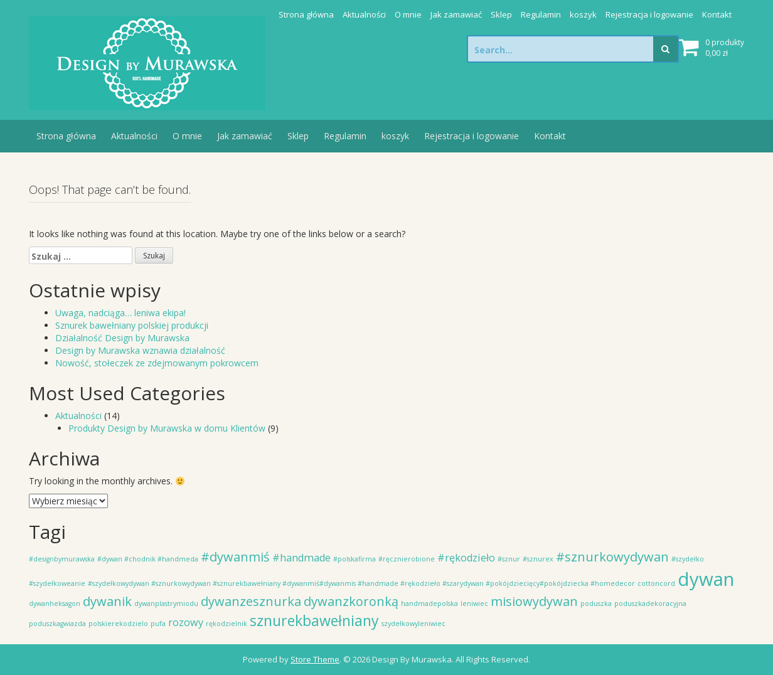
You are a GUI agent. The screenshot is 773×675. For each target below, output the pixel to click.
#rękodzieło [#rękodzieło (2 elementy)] (466, 558)
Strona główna (306, 14)
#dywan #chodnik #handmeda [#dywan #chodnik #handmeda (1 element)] (147, 559)
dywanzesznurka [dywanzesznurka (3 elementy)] (251, 601)
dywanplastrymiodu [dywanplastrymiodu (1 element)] (166, 603)
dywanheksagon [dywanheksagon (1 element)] (54, 603)
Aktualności (364, 14)
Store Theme (315, 659)
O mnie (408, 14)
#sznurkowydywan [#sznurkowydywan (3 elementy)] (612, 556)
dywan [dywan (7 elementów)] (706, 579)
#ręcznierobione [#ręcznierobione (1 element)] (406, 559)
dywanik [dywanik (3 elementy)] (107, 601)
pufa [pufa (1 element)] (158, 623)
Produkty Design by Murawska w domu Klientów (166, 428)
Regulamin (541, 14)
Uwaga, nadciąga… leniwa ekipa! (120, 313)
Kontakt (717, 14)
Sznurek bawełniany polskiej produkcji (131, 325)
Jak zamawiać (456, 14)
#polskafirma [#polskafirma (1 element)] (354, 559)
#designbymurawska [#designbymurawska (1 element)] (62, 559)
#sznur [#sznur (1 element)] (509, 559)
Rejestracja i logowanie (649, 14)
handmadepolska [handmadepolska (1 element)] (429, 603)
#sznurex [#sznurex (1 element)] (538, 559)
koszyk (583, 14)
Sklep (501, 14)
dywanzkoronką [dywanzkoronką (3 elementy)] (351, 601)
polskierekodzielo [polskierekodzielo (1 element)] (118, 623)
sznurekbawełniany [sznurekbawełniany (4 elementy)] (314, 620)
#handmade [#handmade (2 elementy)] (301, 558)
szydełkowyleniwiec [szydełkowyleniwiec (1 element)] (413, 623)
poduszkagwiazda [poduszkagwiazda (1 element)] (57, 623)
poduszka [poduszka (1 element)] (596, 603)
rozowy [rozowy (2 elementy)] (185, 622)
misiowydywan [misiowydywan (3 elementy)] (534, 601)
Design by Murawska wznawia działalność (140, 350)
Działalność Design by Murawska (122, 338)
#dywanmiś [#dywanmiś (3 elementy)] (235, 556)
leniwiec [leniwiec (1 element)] (474, 603)
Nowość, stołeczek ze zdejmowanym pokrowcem (157, 363)
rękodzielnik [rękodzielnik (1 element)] (226, 623)
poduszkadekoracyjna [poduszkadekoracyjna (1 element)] (650, 603)
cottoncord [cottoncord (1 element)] (656, 583)
